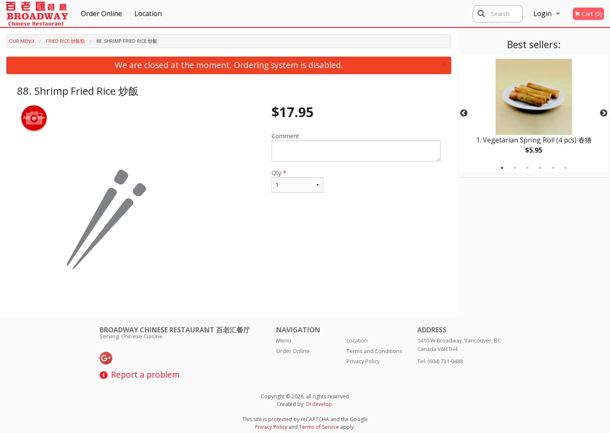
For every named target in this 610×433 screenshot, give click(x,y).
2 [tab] (514, 168)
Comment (356, 147)
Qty (297, 181)
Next (603, 113)
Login (542, 13)
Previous (464, 113)
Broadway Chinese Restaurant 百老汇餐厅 (175, 329)
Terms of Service (319, 426)
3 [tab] (527, 168)
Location (148, 13)
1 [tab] (502, 168)
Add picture (34, 118)
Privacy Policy (363, 361)
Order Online (101, 13)
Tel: (440, 361)
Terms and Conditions (374, 351)
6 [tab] (565, 168)
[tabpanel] (534, 113)
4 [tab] (540, 168)
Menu (283, 340)
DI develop (319, 404)
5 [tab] (553, 168)
